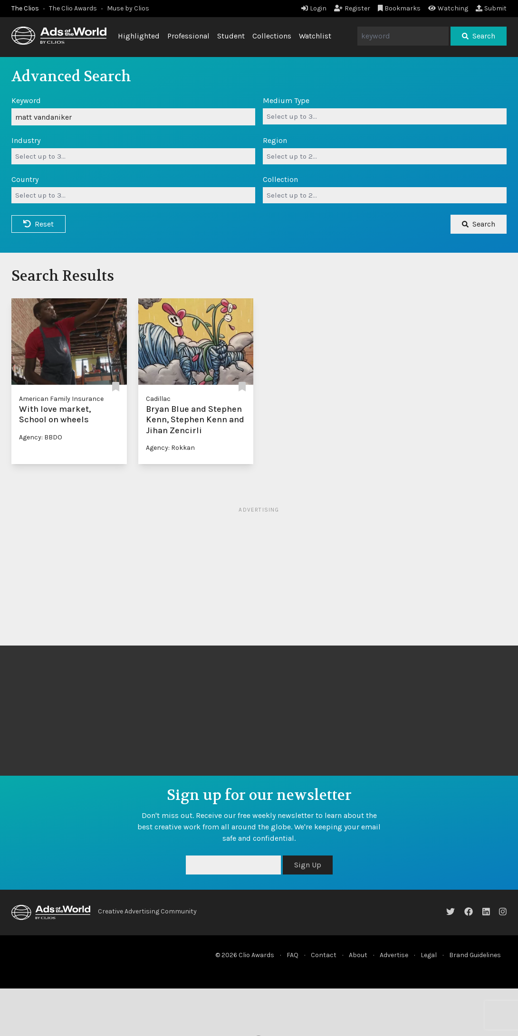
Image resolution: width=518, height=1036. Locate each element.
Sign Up (307, 864)
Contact (323, 955)
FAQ (292, 955)
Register (352, 8)
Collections (271, 35)
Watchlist (315, 35)
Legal (429, 955)
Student (231, 35)
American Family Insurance (61, 399)
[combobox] (385, 116)
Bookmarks (399, 8)
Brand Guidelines (475, 955)
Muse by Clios (128, 8)
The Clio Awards (73, 8)
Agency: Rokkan (170, 448)
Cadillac (158, 399)
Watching (448, 8)
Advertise (394, 955)
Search (478, 35)
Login (313, 8)
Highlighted (139, 35)
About (358, 955)
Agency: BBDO (40, 437)
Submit (491, 8)
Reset (38, 223)
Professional (188, 35)
